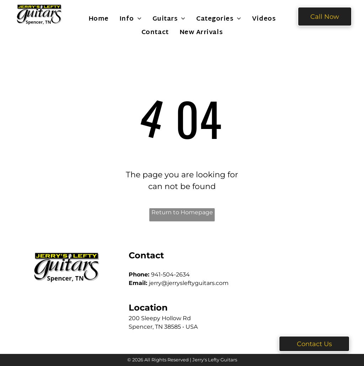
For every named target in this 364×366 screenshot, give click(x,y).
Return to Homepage (182, 212)
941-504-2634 (170, 274)
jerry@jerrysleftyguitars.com (189, 283)
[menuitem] (98, 19)
